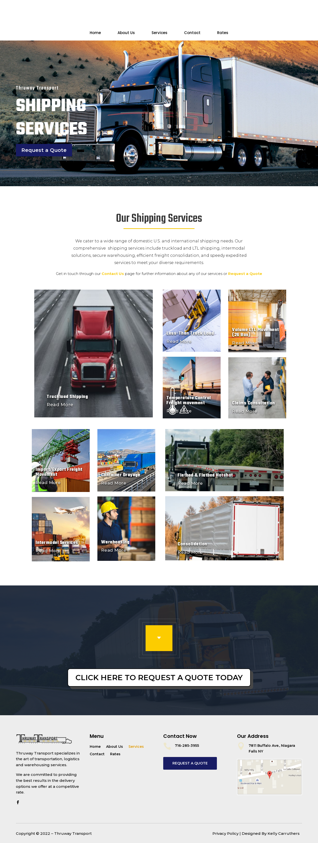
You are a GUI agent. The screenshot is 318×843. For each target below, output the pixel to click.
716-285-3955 (187, 745)
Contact (192, 33)
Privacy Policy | (226, 833)
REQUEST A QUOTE (190, 763)
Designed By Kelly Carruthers (271, 833)
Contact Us (34, 18)
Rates (222, 33)
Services (159, 33)
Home (95, 33)
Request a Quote (276, 18)
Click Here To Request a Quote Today (159, 677)
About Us (126, 33)
